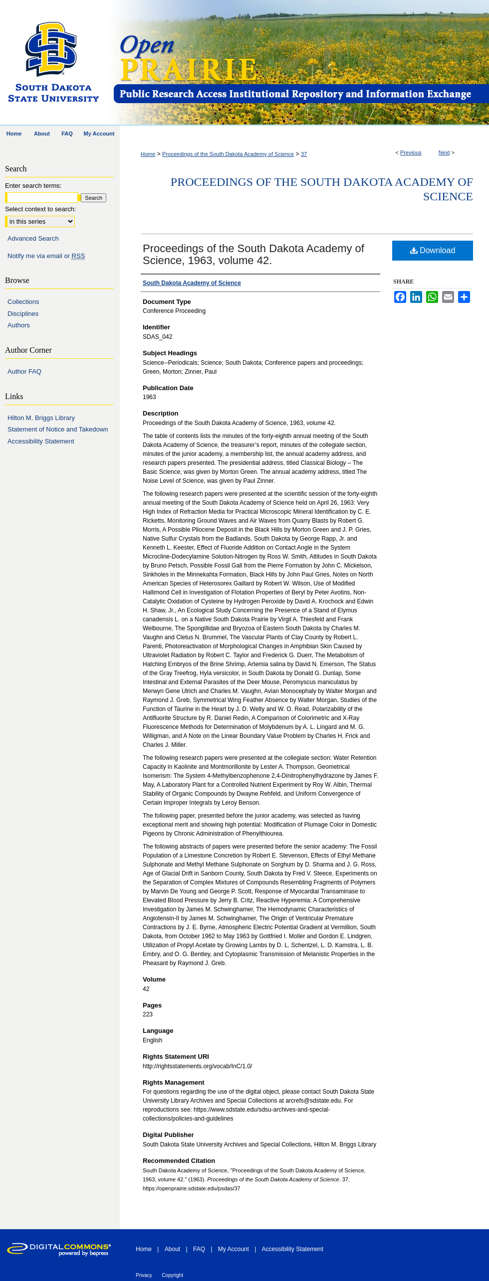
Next (444, 152)
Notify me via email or (46, 256)
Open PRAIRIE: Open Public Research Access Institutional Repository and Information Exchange (300, 63)
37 (304, 154)
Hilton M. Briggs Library (41, 418)
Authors (18, 325)
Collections (23, 301)
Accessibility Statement (40, 441)
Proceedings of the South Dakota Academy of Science (228, 154)
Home (148, 154)
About (172, 1249)
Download (433, 250)
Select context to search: (40, 209)
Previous (411, 152)
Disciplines (22, 313)
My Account (233, 1249)
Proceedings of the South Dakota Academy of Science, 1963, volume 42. (253, 254)
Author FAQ (24, 371)
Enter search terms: (33, 185)
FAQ (199, 1249)
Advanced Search (33, 238)
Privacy (144, 1275)
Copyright (172, 1275)
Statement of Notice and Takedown (57, 429)
